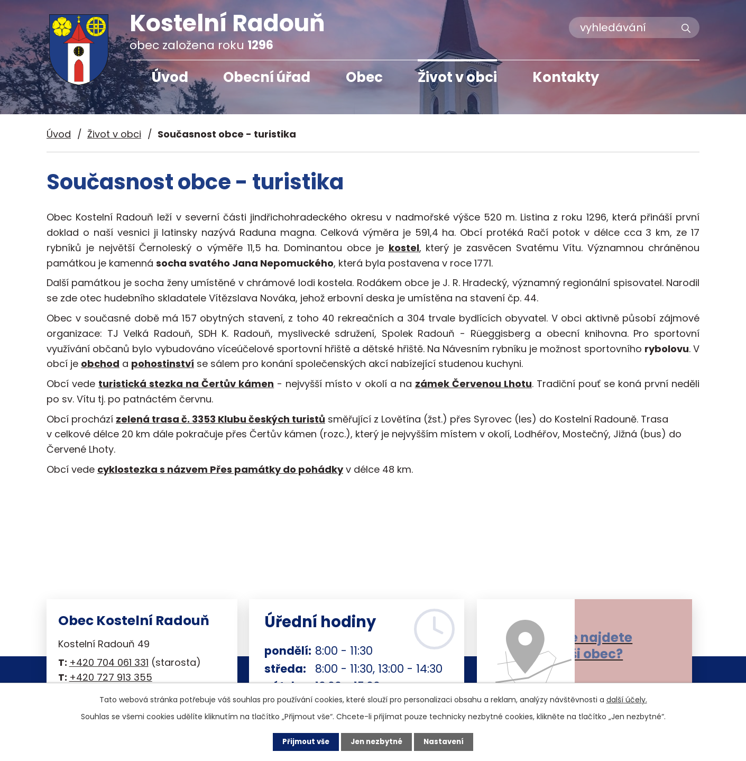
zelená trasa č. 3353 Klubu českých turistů (220, 419)
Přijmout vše (303, 741)
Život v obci (457, 77)
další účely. (626, 699)
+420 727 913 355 (110, 677)
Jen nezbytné (377, 741)
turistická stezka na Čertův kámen (186, 383)
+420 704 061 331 (109, 662)
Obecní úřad (266, 77)
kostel (404, 247)
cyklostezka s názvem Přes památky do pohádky (220, 469)
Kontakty (565, 77)
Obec (364, 77)
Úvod (169, 77)
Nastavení (447, 741)
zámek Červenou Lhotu (473, 383)
